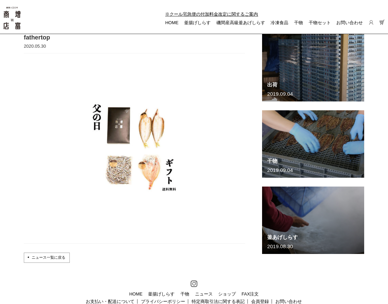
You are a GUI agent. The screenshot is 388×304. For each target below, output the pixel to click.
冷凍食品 (279, 22)
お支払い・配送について (110, 301)
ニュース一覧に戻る (48, 257)
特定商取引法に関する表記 (218, 301)
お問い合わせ (349, 22)
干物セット (320, 22)
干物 (298, 22)
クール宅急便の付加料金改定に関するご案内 (213, 14)
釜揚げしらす (197, 22)
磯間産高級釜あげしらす (240, 22)
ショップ (227, 294)
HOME (171, 22)
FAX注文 (250, 294)
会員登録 (260, 301)
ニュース (204, 294)
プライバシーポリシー (163, 301)
